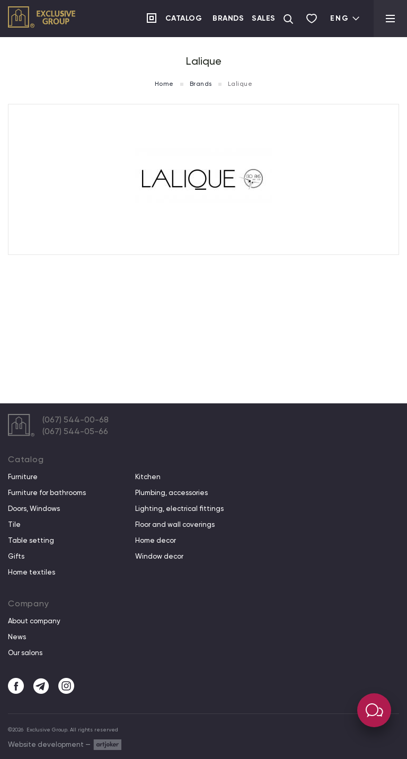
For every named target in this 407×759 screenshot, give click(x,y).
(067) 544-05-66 (75, 431)
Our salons (25, 653)
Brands (228, 18)
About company (34, 621)
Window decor (159, 556)
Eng (345, 18)
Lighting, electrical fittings (179, 509)
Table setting (31, 540)
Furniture (23, 477)
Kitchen (148, 477)
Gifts (16, 556)
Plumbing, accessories (171, 493)
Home (164, 83)
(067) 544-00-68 (75, 419)
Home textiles (31, 572)
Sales (264, 18)
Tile (14, 524)
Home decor (155, 540)
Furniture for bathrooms (47, 493)
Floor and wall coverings (175, 524)
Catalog (183, 18)
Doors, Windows (34, 509)
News (17, 637)
